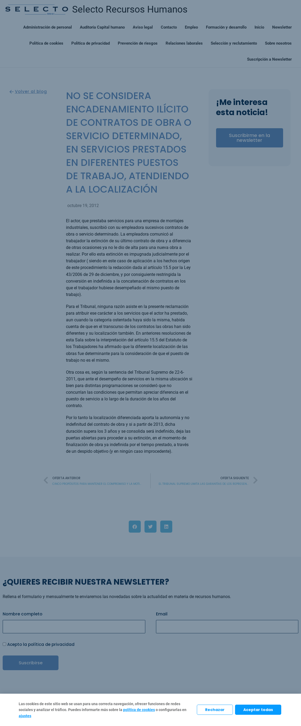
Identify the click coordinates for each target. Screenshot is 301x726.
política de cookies (139, 710)
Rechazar (215, 709)
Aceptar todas (258, 709)
